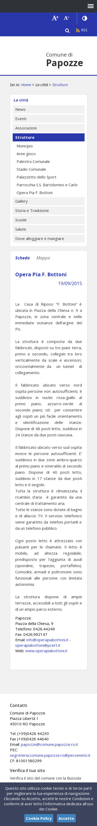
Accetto (66, 818)
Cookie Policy (39, 818)
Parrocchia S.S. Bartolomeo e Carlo (47, 184)
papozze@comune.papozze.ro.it (49, 744)
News (20, 109)
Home (26, 84)
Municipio (25, 145)
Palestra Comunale (33, 161)
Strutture (60, 84)
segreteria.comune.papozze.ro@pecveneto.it (50, 755)
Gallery (21, 201)
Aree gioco (26, 153)
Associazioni (26, 127)
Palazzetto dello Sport (36, 177)
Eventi (20, 118)
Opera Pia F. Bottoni (35, 192)
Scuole (21, 219)
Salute (20, 229)
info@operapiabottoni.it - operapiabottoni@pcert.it (43, 642)
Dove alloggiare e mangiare (39, 238)
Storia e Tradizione (32, 210)
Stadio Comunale (31, 169)
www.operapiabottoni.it (46, 650)
